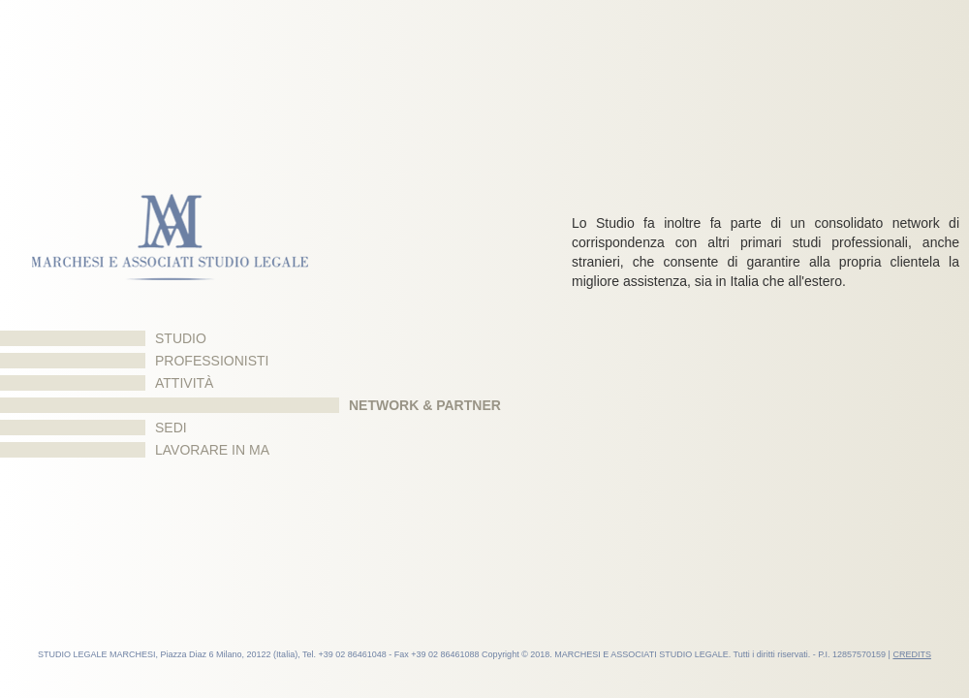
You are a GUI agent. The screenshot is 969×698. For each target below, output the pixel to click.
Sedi (171, 427)
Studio (180, 338)
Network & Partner (425, 405)
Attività (184, 383)
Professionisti (211, 360)
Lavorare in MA (212, 450)
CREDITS (911, 654)
